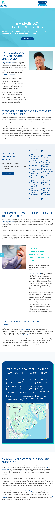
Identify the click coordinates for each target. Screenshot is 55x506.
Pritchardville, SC (28, 393)
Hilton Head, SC (42, 379)
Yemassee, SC (13, 400)
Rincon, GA (11, 393)
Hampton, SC (27, 389)
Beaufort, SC (26, 379)
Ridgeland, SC (27, 386)
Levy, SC (11, 389)
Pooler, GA (40, 389)
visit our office (26, 335)
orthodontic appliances (8, 74)
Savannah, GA (42, 396)
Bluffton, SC (12, 379)
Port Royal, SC (42, 383)
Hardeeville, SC (13, 386)
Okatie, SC (40, 386)
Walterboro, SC (27, 396)
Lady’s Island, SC (14, 383)
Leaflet (47, 438)
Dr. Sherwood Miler (23, 471)
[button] (2, 255)
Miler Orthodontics (8, 62)
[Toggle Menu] (51, 3)
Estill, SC (11, 396)
